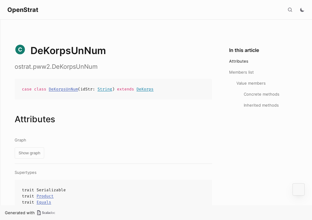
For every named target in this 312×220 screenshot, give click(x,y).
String (105, 89)
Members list (241, 72)
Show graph (29, 153)
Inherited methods (261, 105)
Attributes (238, 61)
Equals (44, 202)
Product (45, 196)
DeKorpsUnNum (63, 89)
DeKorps (145, 89)
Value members (251, 83)
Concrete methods (261, 94)
